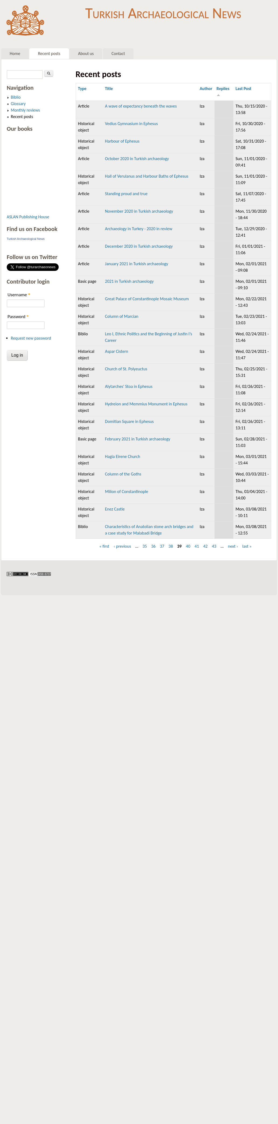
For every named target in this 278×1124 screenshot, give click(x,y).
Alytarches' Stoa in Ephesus (128, 386)
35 (145, 546)
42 (205, 546)
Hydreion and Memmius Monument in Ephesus (146, 403)
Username (19, 295)
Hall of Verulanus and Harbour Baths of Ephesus (146, 176)
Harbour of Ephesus (122, 141)
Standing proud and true (126, 193)
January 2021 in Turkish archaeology (136, 263)
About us (86, 53)
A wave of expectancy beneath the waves (141, 106)
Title (109, 88)
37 (162, 546)
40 (188, 546)
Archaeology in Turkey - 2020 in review (138, 228)
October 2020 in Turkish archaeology (137, 158)
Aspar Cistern (116, 351)
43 (214, 546)
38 (170, 546)
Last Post (243, 88)
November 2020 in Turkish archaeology (139, 211)
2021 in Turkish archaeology (129, 281)
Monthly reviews (25, 110)
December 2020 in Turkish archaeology (139, 246)
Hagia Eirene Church (122, 456)
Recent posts (49, 53)
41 (197, 546)
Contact (118, 53)
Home (15, 53)
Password (18, 316)
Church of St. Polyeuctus (126, 368)
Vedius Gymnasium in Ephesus (131, 123)
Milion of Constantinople (126, 491)
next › (233, 546)
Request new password (31, 338)
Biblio (16, 97)
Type (82, 88)
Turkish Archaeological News (163, 13)
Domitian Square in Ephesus (129, 421)
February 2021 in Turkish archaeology (137, 439)
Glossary (18, 103)
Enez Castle (115, 509)
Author (206, 88)
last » (247, 546)
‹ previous (122, 546)
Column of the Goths (123, 474)
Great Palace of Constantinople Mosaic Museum (147, 298)
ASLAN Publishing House (28, 216)
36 (153, 546)
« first (104, 546)
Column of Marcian (121, 316)
